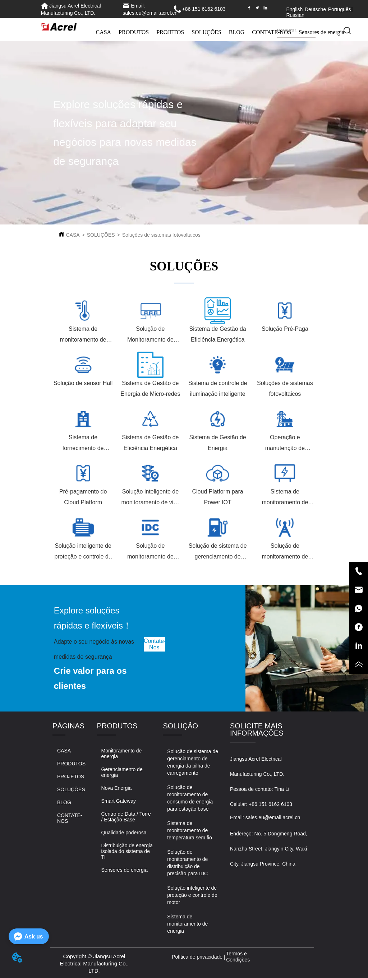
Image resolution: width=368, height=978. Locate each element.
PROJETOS (170, 32)
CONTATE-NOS (271, 32)
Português (339, 9)
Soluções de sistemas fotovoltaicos (161, 235)
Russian (295, 15)
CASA (103, 32)
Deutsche (315, 9)
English (294, 9)
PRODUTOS (134, 32)
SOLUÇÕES (206, 32)
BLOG (237, 32)
